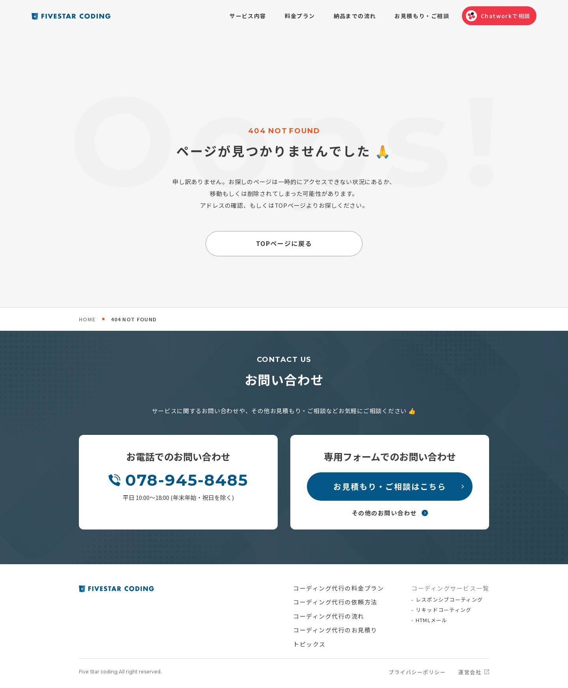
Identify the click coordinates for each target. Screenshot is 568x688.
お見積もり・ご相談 (421, 16)
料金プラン (300, 16)
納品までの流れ (355, 16)
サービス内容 (248, 16)
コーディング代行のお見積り (335, 630)
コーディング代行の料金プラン (338, 588)
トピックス (309, 644)
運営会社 (469, 672)
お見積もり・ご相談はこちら (389, 486)
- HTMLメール (429, 620)
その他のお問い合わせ (384, 513)
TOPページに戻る (284, 243)
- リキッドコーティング (441, 609)
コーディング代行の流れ (328, 616)
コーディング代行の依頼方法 (335, 602)
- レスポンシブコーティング (447, 599)
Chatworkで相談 (505, 16)
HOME (87, 319)
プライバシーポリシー (417, 672)
